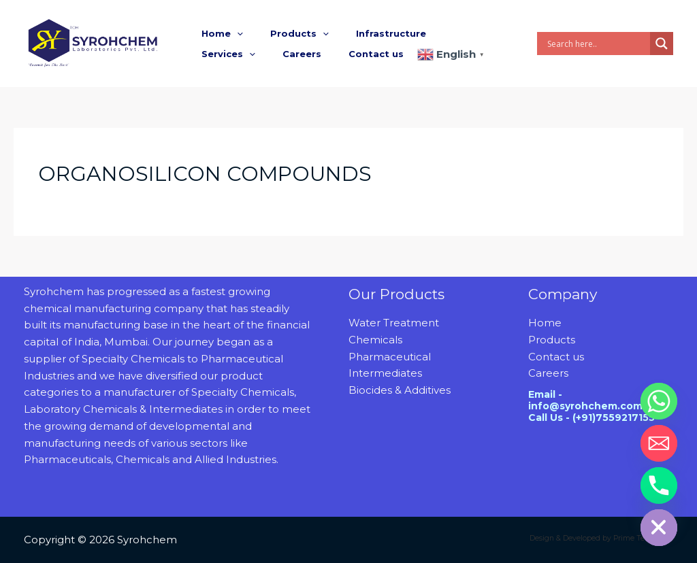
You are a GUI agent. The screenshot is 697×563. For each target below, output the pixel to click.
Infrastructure (367, 33)
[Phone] (659, 485)
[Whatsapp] (659, 401)
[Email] (659, 443)
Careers (216, 53)
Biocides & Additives (399, 389)
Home (217, 33)
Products (285, 33)
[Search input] (597, 43)
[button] (232, 33)
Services (447, 33)
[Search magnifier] (661, 43)
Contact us (280, 53)
